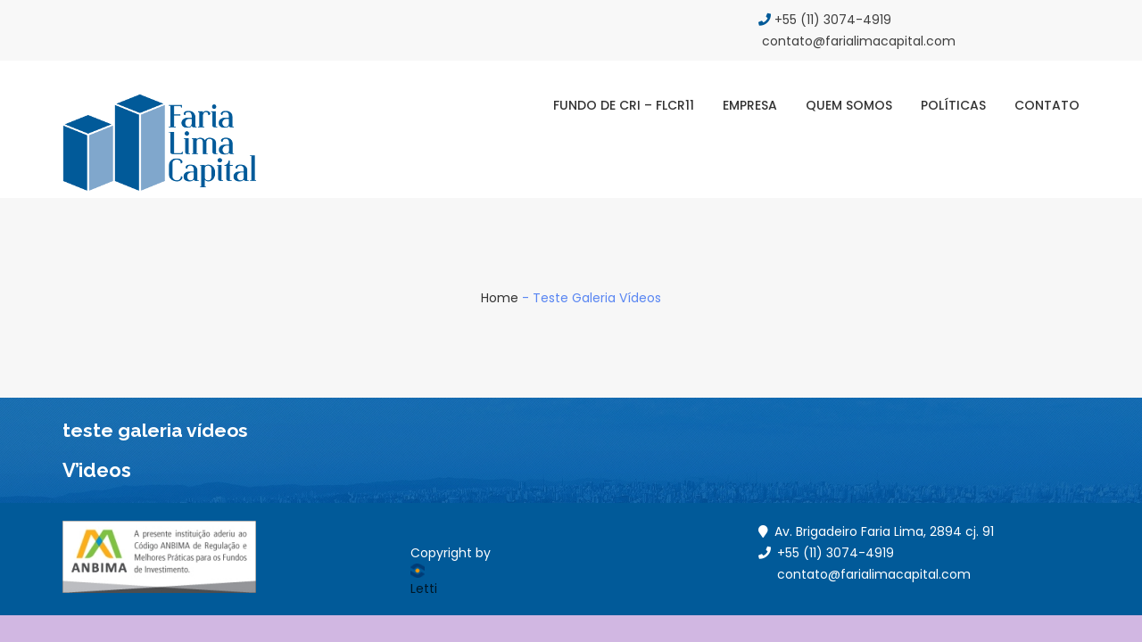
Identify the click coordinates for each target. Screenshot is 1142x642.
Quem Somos (849, 105)
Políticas (953, 105)
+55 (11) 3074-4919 (824, 20)
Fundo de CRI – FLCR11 (623, 105)
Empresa (750, 105)
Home (499, 298)
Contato (1047, 105)
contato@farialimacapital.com (874, 574)
